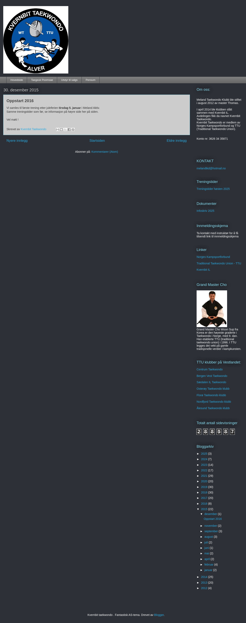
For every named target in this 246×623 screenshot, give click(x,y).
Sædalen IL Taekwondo (211, 382)
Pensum (91, 79)
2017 (204, 498)
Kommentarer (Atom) (104, 151)
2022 (204, 470)
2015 (204, 509)
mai (207, 553)
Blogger (159, 615)
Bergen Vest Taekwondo (212, 375)
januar (208, 570)
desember (211, 514)
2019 (204, 487)
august (209, 536)
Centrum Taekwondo (210, 369)
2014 (204, 577)
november (211, 525)
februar (209, 564)
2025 (204, 453)
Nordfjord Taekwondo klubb (214, 401)
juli (206, 542)
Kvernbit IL (203, 269)
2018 (204, 492)
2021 (204, 475)
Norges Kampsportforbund (213, 257)
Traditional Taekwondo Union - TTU (219, 263)
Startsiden (97, 141)
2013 (204, 582)
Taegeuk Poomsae (42, 79)
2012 (204, 588)
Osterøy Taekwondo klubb (213, 388)
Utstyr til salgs (69, 79)
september (211, 531)
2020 (204, 481)
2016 (204, 503)
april (207, 559)
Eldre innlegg (177, 141)
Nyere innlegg (17, 141)
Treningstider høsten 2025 (213, 188)
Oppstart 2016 (20, 100)
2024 (204, 459)
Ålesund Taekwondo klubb (213, 408)
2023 (204, 464)
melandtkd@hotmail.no (211, 168)
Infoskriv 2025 (205, 210)
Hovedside (17, 79)
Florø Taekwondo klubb (211, 395)
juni (207, 547)
